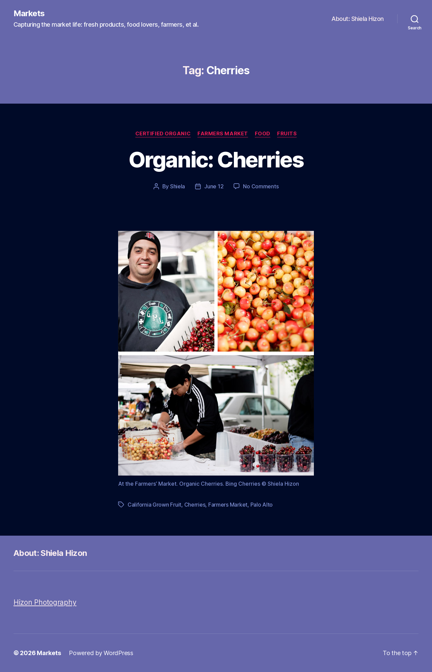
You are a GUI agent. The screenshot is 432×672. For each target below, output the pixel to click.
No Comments (260, 186)
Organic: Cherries (216, 159)
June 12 (213, 186)
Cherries (195, 504)
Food (262, 134)
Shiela (177, 186)
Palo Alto (261, 504)
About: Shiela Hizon (357, 18)
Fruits (287, 134)
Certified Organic (163, 134)
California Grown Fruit (154, 504)
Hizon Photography (45, 602)
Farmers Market (222, 134)
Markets (29, 13)
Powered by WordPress (101, 652)
